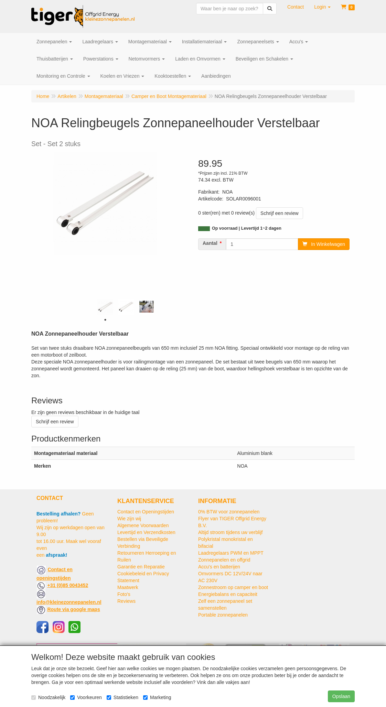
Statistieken (122, 697)
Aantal (210, 243)
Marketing (157, 697)
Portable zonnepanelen (223, 615)
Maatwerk (127, 587)
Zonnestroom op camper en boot (233, 587)
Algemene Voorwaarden (143, 525)
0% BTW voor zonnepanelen (228, 511)
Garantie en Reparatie (141, 566)
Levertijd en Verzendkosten (146, 532)
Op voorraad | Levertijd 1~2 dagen (246, 228)
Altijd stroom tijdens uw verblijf (230, 532)
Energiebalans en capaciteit (227, 594)
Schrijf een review (279, 213)
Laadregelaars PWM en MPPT (231, 553)
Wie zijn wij (129, 518)
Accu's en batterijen (219, 566)
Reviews (126, 601)
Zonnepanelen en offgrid (224, 560)
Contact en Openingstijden (145, 511)
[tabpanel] (105, 307)
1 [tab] (105, 319)
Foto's (123, 594)
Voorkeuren (86, 697)
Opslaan (341, 696)
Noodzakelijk (48, 697)
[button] (322, 7)
